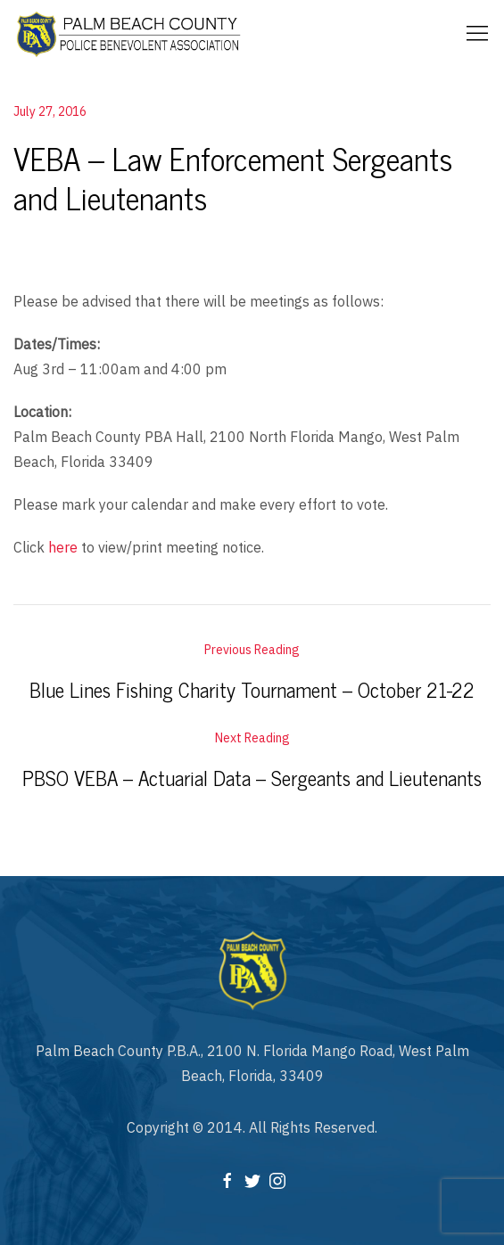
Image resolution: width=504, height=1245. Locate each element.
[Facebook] (227, 1179)
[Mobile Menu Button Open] (477, 33)
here (63, 547)
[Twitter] (252, 1179)
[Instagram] (277, 1179)
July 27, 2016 (50, 111)
